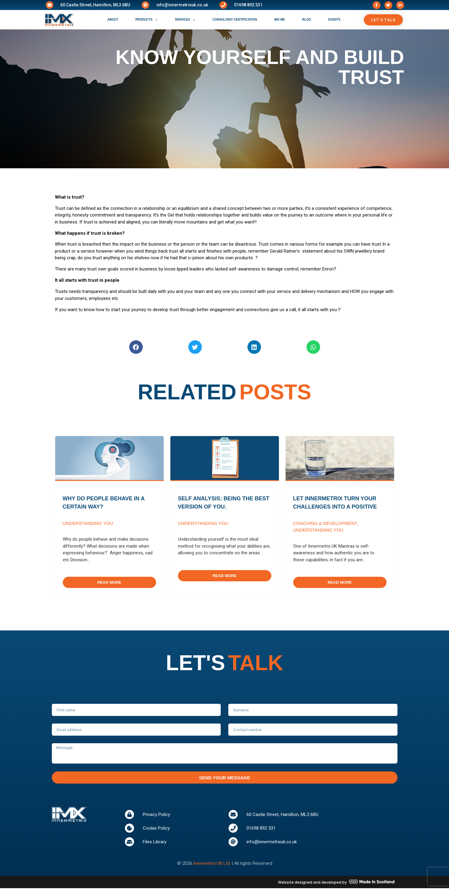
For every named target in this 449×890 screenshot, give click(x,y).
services (185, 20)
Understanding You (88, 523)
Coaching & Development (325, 523)
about (112, 19)
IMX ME (279, 19)
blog (306, 19)
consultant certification (235, 19)
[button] (136, 347)
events (334, 19)
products (147, 20)
